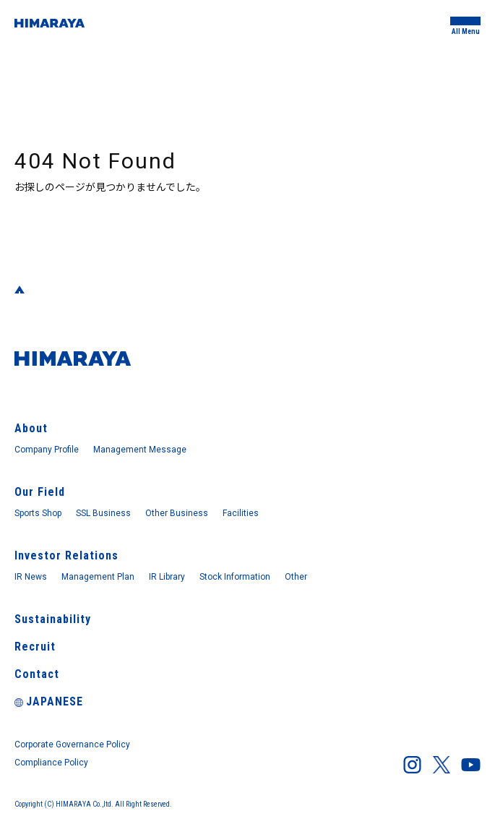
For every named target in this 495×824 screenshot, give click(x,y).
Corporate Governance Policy (72, 744)
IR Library (167, 577)
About (31, 428)
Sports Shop (37, 513)
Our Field (39, 492)
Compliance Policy (51, 763)
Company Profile (46, 450)
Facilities (241, 513)
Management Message (139, 450)
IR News (30, 577)
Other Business (176, 513)
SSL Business (103, 513)
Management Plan (97, 577)
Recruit (35, 646)
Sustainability (52, 619)
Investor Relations (66, 555)
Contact (36, 674)
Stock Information (234, 577)
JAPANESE (48, 701)
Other (296, 577)
